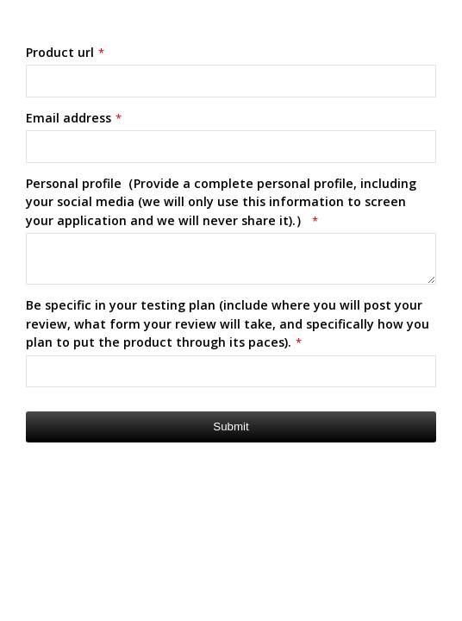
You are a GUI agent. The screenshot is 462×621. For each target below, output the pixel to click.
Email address (74, 118)
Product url (65, 52)
